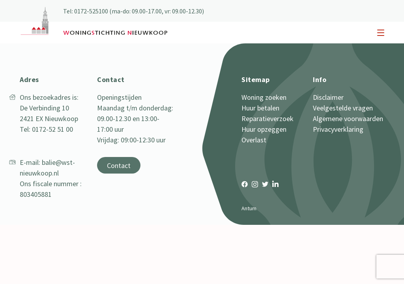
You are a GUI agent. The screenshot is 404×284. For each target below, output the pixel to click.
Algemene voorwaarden (348, 118)
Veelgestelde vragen (343, 107)
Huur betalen (260, 107)
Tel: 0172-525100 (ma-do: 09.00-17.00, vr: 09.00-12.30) (133, 11)
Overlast (253, 139)
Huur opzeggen (263, 129)
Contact (119, 165)
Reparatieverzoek (267, 118)
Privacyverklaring (338, 129)
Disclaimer (328, 97)
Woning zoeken (263, 97)
